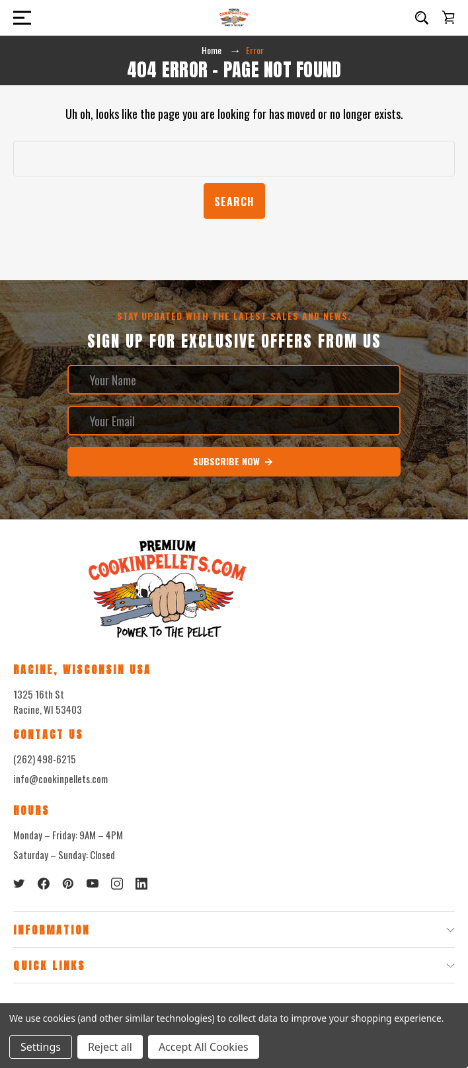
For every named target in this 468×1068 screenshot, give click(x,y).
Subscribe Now (233, 461)
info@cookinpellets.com (60, 778)
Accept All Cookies (204, 1047)
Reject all (110, 1047)
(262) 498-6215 (44, 758)
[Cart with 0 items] (448, 17)
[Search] (421, 18)
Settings (40, 1047)
